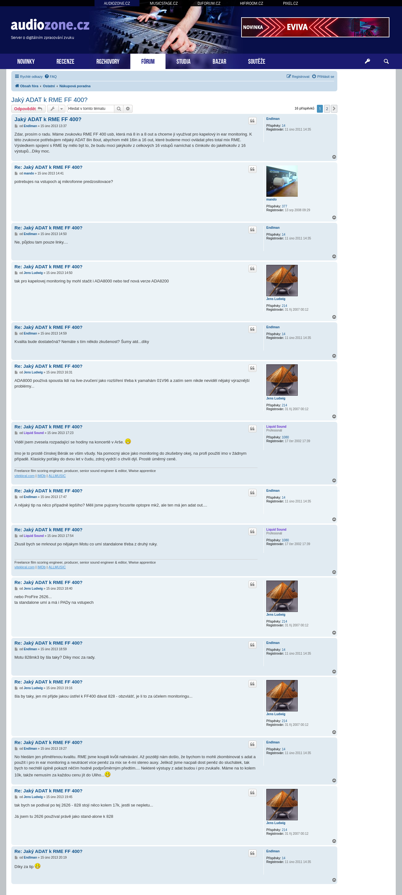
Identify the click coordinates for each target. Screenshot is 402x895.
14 (283, 125)
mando (271, 199)
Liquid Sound (276, 426)
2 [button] (327, 108)
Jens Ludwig (275, 299)
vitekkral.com (24, 476)
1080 (285, 437)
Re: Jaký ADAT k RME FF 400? (48, 167)
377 (284, 206)
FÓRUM (148, 60)
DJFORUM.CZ (209, 3)
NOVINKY (26, 60)
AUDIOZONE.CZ (117, 3)
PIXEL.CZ (290, 3)
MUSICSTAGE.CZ (164, 3)
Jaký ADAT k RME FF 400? (49, 99)
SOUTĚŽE (256, 60)
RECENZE (65, 60)
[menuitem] (50, 76)
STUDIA (184, 60)
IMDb (41, 476)
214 (284, 306)
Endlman (273, 119)
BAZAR (219, 60)
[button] (334, 108)
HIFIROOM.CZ (251, 3)
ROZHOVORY (107, 60)
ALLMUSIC (57, 476)
